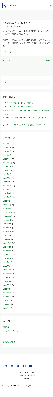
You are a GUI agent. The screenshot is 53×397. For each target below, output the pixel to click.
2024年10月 (8, 216)
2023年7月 (7, 274)
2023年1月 (7, 297)
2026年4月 (7, 147)
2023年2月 (7, 293)
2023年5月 (7, 281)
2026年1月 (7, 159)
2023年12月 (7, 254)
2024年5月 (7, 235)
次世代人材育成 (9, 342)
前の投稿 (5, 60)
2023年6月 (7, 277)
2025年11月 (7, 166)
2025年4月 (7, 193)
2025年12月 (7, 163)
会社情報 (26, 378)
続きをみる (7, 52)
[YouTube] (30, 366)
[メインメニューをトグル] (50, 5)
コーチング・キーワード (12, 331)
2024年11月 (7, 212)
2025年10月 (7, 170)
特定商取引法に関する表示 (26, 375)
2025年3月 (7, 197)
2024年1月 (7, 251)
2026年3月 (7, 151)
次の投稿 (47, 60)
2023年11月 (7, 258)
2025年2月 (7, 201)
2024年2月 (7, 247)
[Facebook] (24, 366)
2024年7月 (7, 228)
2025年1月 (7, 205)
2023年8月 (7, 270)
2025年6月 (7, 186)
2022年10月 (7, 308)
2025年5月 (7, 190)
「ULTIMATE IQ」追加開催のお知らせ (18, 103)
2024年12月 (7, 209)
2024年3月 (7, 243)
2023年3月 (7, 289)
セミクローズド (9, 334)
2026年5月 (7, 144)
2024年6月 (7, 232)
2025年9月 (7, 174)
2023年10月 (7, 262)
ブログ (6, 26)
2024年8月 (7, 224)
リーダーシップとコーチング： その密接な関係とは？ (24, 125)
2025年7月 (7, 182)
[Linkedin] (6, 366)
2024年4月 (7, 239)
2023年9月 (7, 266)
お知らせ (6, 327)
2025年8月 (7, 178)
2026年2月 (7, 155)
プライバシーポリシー (26, 372)
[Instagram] (18, 366)
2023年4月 (7, 285)
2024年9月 (7, 220)
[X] (12, 366)
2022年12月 (7, 300)
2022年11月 (7, 304)
